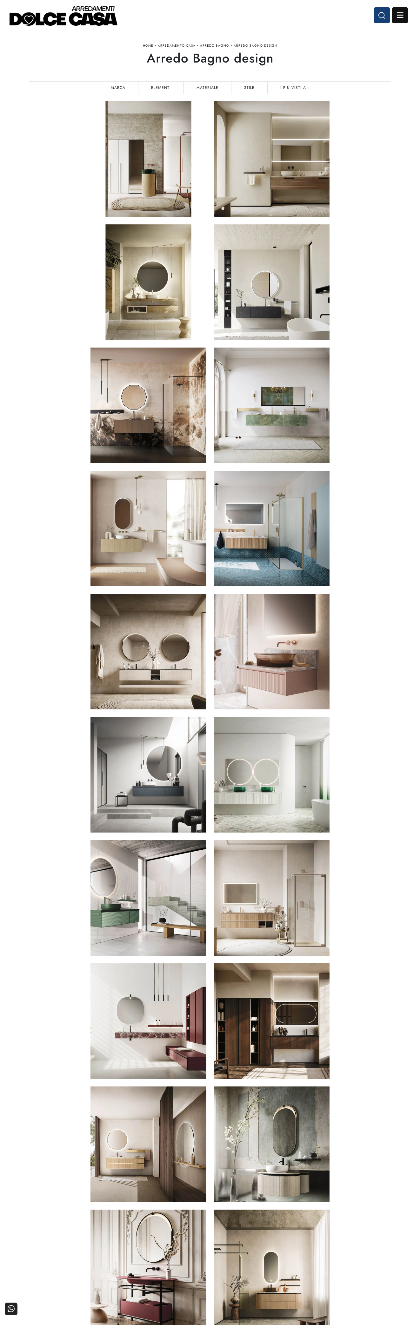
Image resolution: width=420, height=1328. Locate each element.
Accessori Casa (251, 1250)
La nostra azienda (309, 1241)
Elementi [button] (161, 87)
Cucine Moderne (189, 1241)
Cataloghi (377, 1250)
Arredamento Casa (177, 45)
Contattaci (377, 1241)
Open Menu (400, 15)
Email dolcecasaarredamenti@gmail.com (72, 1263)
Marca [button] (118, 87)
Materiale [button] (207, 87)
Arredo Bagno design (255, 45)
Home (148, 45)
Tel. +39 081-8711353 (54, 1257)
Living (200, 1259)
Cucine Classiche (188, 1250)
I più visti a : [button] (294, 87)
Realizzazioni (374, 1259)
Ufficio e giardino (249, 1259)
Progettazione (313, 1259)
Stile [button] (249, 87)
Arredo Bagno (214, 45)
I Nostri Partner (311, 1250)
